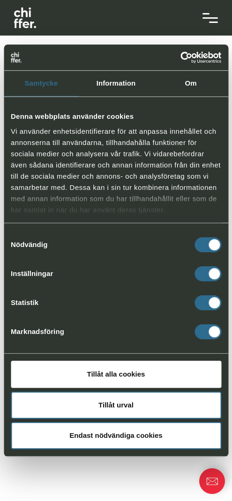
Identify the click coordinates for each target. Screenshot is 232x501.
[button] (212, 481)
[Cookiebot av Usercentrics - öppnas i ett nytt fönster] (180, 57)
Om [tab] (191, 83)
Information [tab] (116, 83)
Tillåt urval (116, 405)
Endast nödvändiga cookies (115, 435)
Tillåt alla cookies (116, 374)
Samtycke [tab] (41, 83)
